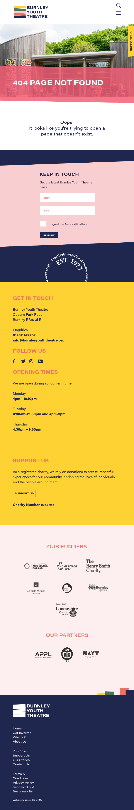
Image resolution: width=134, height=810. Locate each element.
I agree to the (68, 224)
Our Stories (21, 760)
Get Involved (22, 733)
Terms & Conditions (21, 776)
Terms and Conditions (76, 224)
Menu (118, 13)
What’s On (20, 737)
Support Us (21, 755)
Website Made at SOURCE (28, 799)
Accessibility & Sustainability (24, 789)
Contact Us (21, 764)
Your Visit (20, 751)
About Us (20, 741)
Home (17, 728)
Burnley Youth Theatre (31, 12)
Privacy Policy (23, 782)
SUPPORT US (24, 493)
